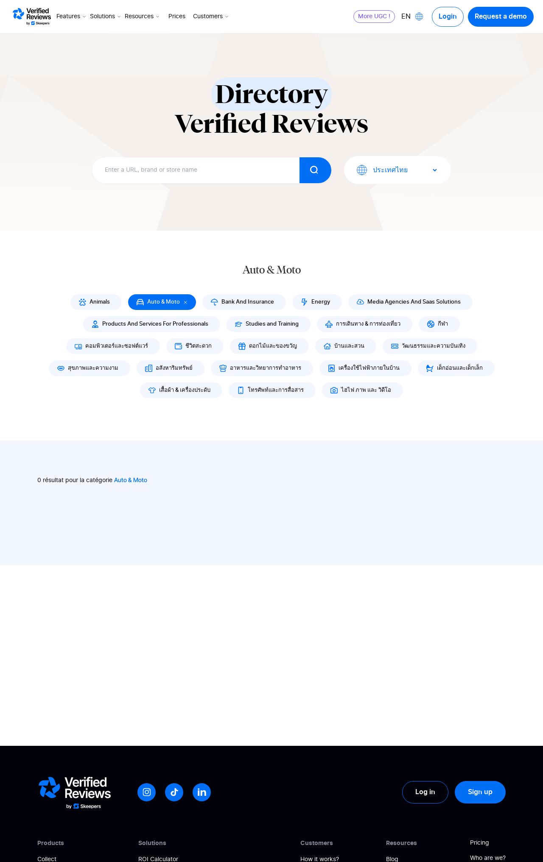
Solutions (106, 17)
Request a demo (501, 16)
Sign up (480, 792)
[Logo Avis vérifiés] (32, 17)
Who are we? (488, 858)
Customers (211, 17)
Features (71, 17)
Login (448, 16)
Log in (425, 792)
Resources (143, 17)
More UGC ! (374, 17)
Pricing (479, 843)
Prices (176, 17)
